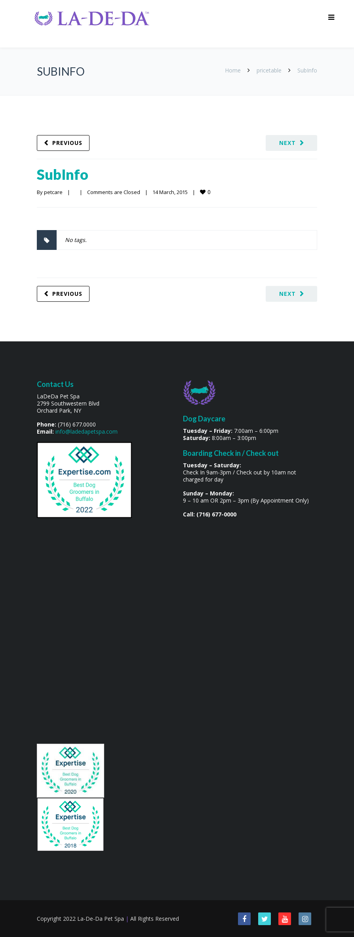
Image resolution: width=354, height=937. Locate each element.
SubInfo (62, 174)
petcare (53, 192)
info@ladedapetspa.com (86, 431)
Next (287, 143)
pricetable (269, 70)
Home (233, 70)
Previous (67, 143)
